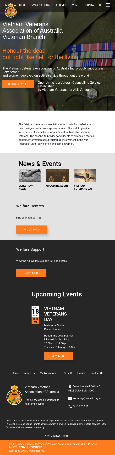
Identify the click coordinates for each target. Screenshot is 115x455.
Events (75, 5)
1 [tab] (52, 105)
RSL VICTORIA (31, 229)
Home (15, 373)
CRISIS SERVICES (18, 84)
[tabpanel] (57, 55)
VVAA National (41, 5)
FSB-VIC (61, 5)
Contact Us (93, 5)
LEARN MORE (31, 272)
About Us (20, 5)
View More (58, 356)
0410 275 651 (80, 406)
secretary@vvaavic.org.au (87, 398)
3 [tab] (62, 105)
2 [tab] (57, 105)
